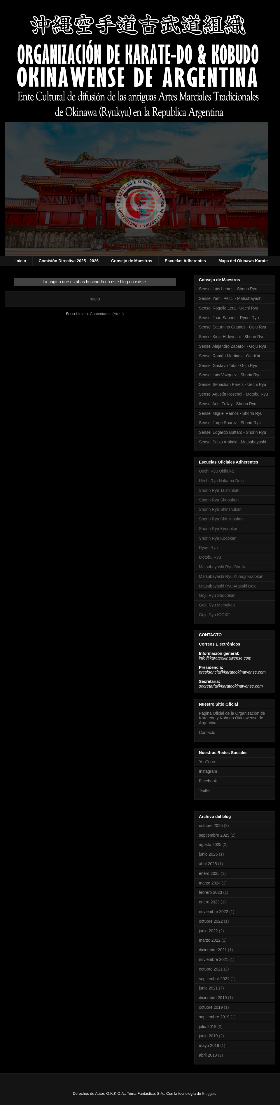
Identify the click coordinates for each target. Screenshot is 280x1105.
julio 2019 (207, 1026)
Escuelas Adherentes (185, 260)
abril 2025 (208, 863)
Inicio (20, 260)
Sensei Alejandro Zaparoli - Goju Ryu (232, 346)
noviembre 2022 (213, 911)
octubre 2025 (211, 825)
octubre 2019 (211, 1007)
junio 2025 (208, 854)
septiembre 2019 (214, 1017)
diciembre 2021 (213, 949)
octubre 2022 (211, 921)
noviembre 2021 (213, 959)
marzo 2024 (209, 883)
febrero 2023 (210, 892)
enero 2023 (209, 902)
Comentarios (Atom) (107, 314)
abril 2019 (208, 1055)
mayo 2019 (209, 1045)
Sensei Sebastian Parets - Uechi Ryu (232, 384)
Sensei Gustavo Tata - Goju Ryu (228, 365)
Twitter (205, 790)
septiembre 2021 (214, 978)
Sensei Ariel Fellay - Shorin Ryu (227, 403)
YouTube (207, 761)
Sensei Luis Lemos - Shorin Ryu (228, 288)
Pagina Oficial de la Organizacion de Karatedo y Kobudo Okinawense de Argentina (232, 718)
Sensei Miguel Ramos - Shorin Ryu (230, 413)
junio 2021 (208, 988)
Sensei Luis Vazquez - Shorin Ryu (229, 375)
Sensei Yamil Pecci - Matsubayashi (230, 298)
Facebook (208, 781)
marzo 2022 (209, 940)
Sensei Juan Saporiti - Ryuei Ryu (229, 317)
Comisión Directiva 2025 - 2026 (69, 260)
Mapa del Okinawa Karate (243, 260)
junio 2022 (208, 931)
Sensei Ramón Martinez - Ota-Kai (229, 356)
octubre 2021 (211, 969)
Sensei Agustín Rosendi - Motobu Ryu (233, 394)
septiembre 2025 (214, 835)
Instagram (208, 771)
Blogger (208, 1093)
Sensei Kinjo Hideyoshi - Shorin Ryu (232, 336)
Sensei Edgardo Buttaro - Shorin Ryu (232, 432)
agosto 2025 (210, 844)
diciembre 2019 (213, 997)
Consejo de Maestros (131, 260)
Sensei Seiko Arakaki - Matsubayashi (232, 442)
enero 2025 (209, 873)
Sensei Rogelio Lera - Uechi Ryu (228, 308)
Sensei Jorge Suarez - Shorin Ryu (230, 422)
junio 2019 (208, 1036)
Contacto (207, 732)
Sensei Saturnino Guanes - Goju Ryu (232, 327)
